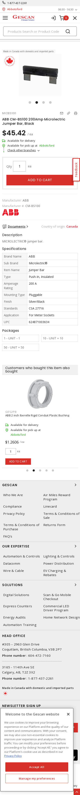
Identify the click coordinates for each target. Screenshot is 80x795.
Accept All (36, 767)
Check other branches (21, 150)
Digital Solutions (16, 595)
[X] (68, 714)
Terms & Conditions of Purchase (21, 527)
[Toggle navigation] (5, 18)
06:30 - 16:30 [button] (65, 9)
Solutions (40, 584)
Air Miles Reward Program (56, 497)
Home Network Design (61, 617)
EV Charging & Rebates (54, 573)
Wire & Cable (13, 571)
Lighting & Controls (59, 556)
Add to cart (40, 180)
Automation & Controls (21, 556)
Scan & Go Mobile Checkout (57, 597)
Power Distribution (58, 563)
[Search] (40, 31)
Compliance (12, 506)
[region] (37, 750)
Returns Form (54, 525)
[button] (30, 102)
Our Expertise (40, 546)
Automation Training (19, 625)
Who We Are (13, 495)
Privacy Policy (14, 514)
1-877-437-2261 (17, 3)
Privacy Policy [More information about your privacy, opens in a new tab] (13, 756)
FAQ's (7, 536)
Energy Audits (14, 617)
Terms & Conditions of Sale (61, 516)
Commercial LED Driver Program (56, 608)
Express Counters (17, 606)
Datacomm (11, 563)
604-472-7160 (39, 655)
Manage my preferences (37, 778)
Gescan (40, 485)
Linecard (50, 506)
